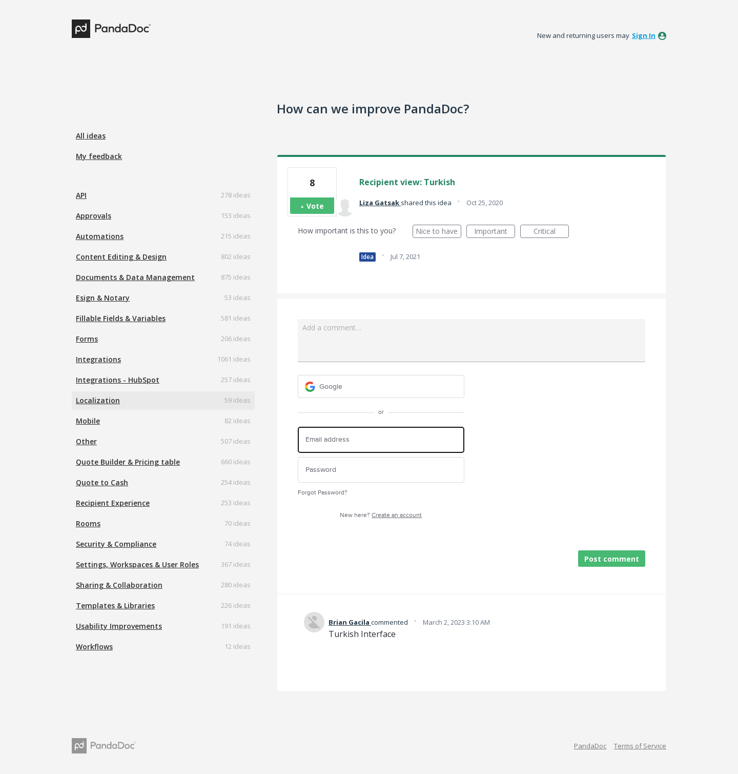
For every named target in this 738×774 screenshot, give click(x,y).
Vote (315, 206)
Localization (98, 400)
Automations (100, 236)
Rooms (88, 523)
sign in (643, 35)
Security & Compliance (116, 544)
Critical (551, 232)
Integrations (98, 359)
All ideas (91, 136)
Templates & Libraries (115, 605)
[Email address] (381, 440)
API (81, 195)
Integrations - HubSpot (117, 380)
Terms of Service (640, 745)
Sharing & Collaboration (119, 585)
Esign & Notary (103, 298)
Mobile (88, 421)
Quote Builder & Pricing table (128, 462)
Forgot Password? (322, 493)
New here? (381, 515)
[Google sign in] (381, 386)
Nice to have (438, 232)
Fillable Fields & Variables (121, 318)
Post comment (611, 559)
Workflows (94, 646)
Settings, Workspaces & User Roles (137, 564)
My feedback (99, 156)
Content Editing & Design (121, 257)
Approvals (93, 216)
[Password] (381, 470)
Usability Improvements (119, 626)
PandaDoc (590, 745)
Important (494, 232)
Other (86, 441)
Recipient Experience (113, 503)
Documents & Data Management (135, 277)
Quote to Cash (102, 482)
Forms (87, 339)
